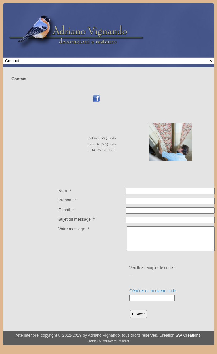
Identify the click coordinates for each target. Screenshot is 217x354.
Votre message (71, 229)
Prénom (65, 200)
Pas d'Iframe (161, 80)
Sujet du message (74, 219)
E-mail (64, 210)
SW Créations (188, 335)
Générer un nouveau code (152, 290)
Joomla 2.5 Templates (100, 341)
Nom (62, 190)
